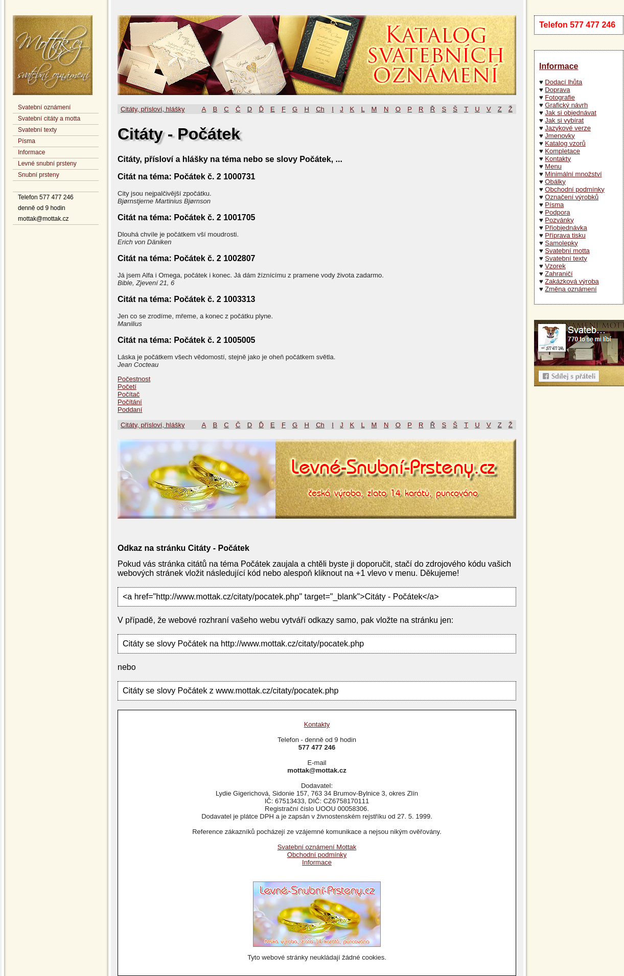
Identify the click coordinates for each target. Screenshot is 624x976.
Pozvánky (559, 220)
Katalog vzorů (565, 143)
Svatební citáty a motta (49, 118)
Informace (31, 152)
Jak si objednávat (570, 113)
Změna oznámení (570, 289)
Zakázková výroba (572, 281)
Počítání (130, 402)
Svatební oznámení (44, 107)
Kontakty (558, 158)
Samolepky (561, 243)
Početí (127, 386)
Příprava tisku (565, 235)
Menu (553, 166)
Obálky (555, 181)
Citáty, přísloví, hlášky (152, 109)
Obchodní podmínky (574, 189)
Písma (26, 141)
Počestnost (134, 379)
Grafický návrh (566, 105)
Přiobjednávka (566, 227)
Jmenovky (560, 136)
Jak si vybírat (564, 120)
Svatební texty (37, 129)
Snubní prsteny (38, 174)
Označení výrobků (571, 197)
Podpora (557, 212)
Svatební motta (567, 250)
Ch (320, 109)
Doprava (557, 90)
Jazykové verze (568, 128)
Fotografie (560, 97)
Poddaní (130, 409)
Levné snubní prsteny (47, 163)
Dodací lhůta (563, 82)
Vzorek (555, 266)
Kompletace (562, 151)
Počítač (129, 394)
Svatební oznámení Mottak (317, 847)
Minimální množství (573, 174)
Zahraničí (558, 273)
